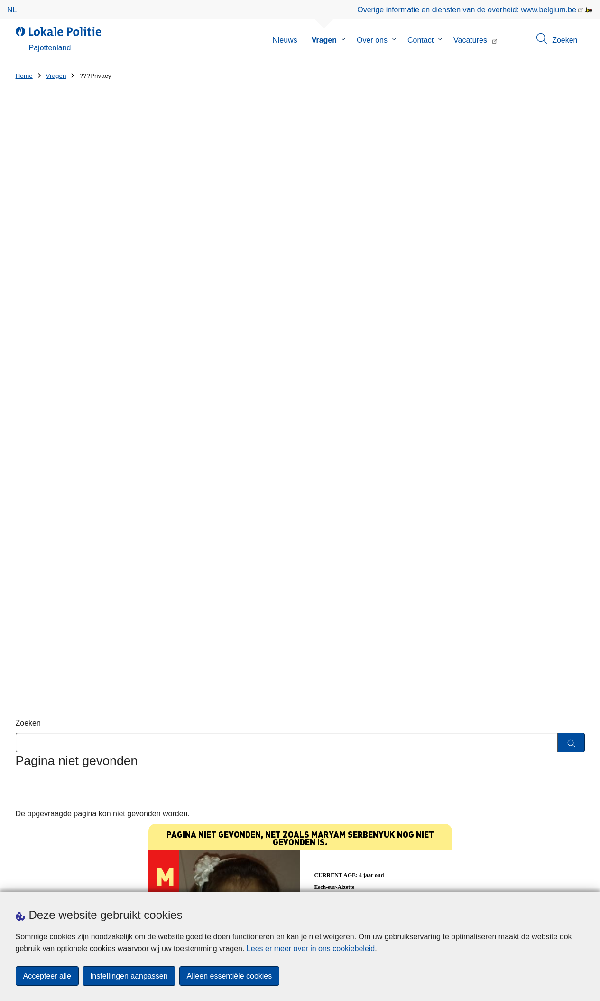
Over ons (372, 40)
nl (12, 10)
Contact (420, 40)
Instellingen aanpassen (129, 976)
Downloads (110, 880)
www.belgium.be (548, 10)
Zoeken (28, 232)
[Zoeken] (571, 251)
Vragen (324, 40)
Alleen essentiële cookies (229, 976)
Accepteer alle (47, 976)
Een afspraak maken (50, 880)
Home (24, 75)
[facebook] (560, 879)
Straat (26, 753)
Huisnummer (182, 753)
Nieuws (284, 40)
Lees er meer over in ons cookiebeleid (311, 948)
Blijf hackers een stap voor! (381, 713)
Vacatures (470, 40)
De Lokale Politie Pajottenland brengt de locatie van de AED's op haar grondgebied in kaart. (431, 751)
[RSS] (579, 879)
